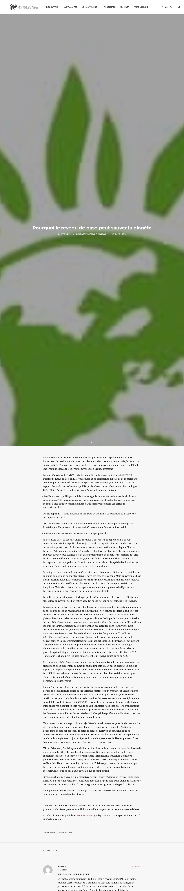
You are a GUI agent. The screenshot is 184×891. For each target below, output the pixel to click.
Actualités (68, 7)
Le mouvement (88, 7)
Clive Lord (120, 208)
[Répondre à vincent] (136, 815)
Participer (107, 7)
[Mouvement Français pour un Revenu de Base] (22, 7)
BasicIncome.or (85, 764)
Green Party (49, 781)
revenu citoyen (65, 781)
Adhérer (122, 7)
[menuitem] (50, 6)
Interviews (100, 208)
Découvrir (51, 7)
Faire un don (138, 7)
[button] (157, 6)
